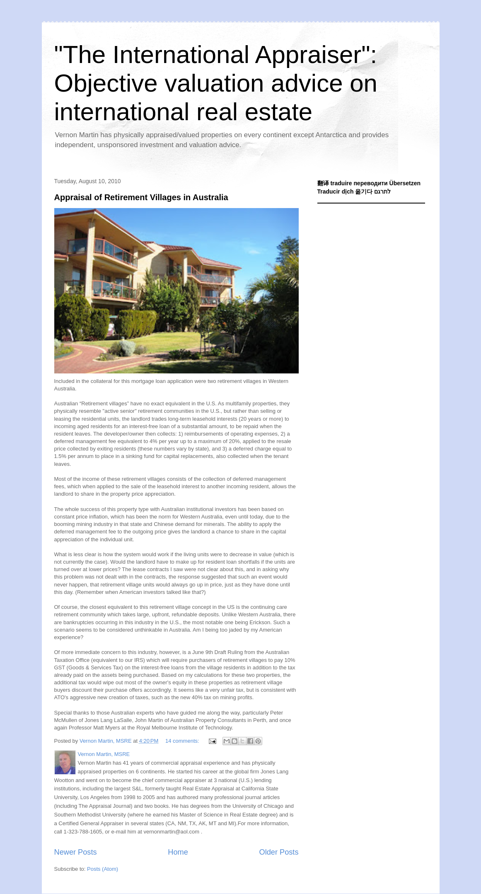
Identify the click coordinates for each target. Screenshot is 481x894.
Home (178, 852)
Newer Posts (75, 852)
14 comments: (183, 741)
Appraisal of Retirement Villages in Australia (141, 197)
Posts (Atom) (102, 869)
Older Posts (278, 852)
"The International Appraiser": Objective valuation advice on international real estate (215, 83)
